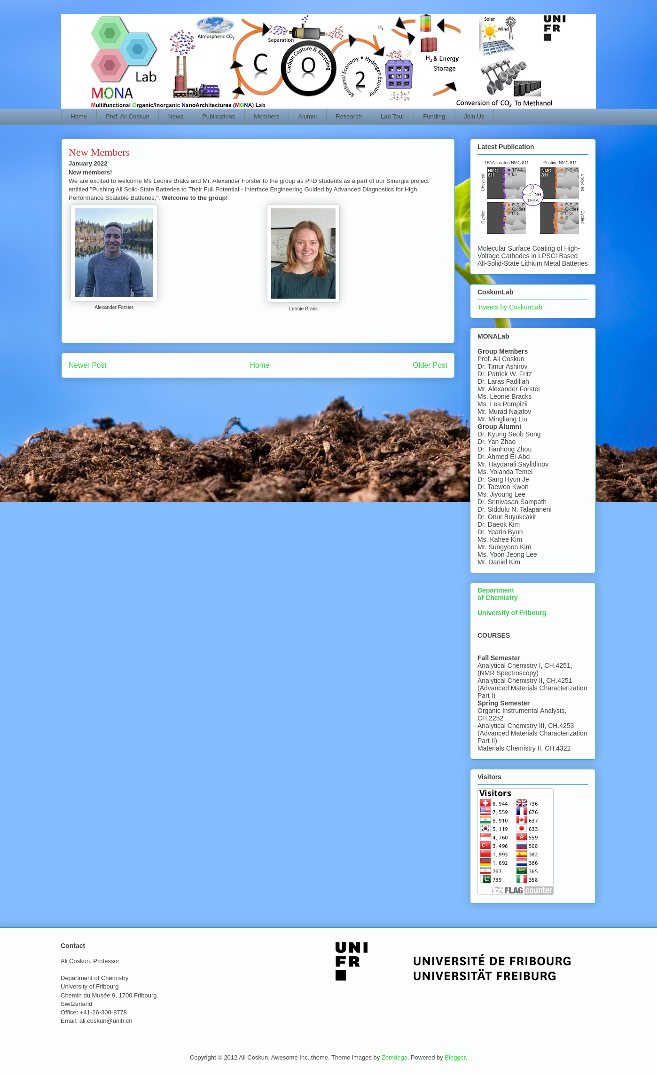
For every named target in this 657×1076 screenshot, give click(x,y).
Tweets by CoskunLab (509, 307)
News (176, 116)
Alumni (307, 116)
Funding (434, 116)
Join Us (474, 116)
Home (79, 116)
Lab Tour (392, 116)
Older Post (430, 365)
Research (349, 116)
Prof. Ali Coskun (127, 116)
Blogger (455, 1057)
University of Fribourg (511, 613)
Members (266, 116)
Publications (218, 116)
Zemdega (394, 1057)
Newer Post (88, 365)
